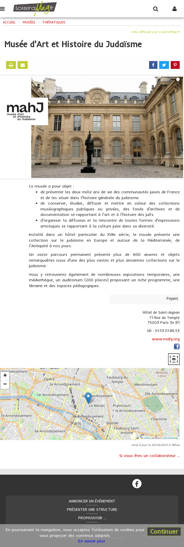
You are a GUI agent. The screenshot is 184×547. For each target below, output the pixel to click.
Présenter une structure (92, 509)
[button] (88, 398)
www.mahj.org (166, 339)
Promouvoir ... (92, 517)
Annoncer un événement (92, 501)
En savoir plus (91, 541)
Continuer (164, 531)
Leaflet (145, 438)
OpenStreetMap (170, 438)
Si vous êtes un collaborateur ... (149, 455)
